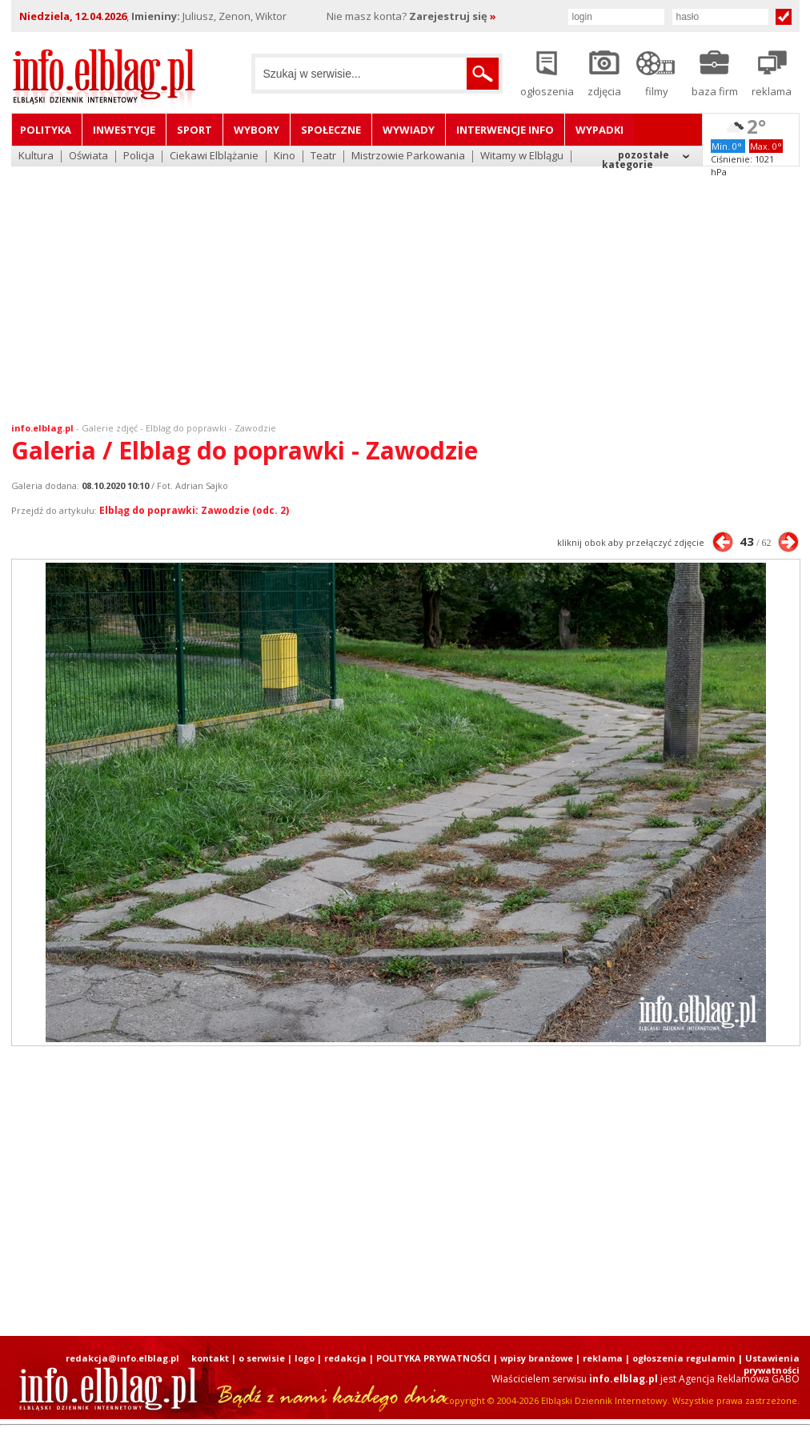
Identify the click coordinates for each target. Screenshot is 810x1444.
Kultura (36, 156)
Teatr (323, 156)
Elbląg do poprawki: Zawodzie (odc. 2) (194, 510)
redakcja (345, 1358)
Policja (138, 156)
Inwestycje (124, 129)
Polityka (45, 129)
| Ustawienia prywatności (769, 1364)
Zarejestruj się (452, 16)
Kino (284, 156)
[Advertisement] (405, 284)
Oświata (88, 156)
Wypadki (599, 129)
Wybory (256, 129)
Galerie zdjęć (110, 428)
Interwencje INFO (505, 129)
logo (305, 1358)
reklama (603, 1358)
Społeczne (331, 129)
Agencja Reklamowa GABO (739, 1379)
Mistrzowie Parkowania (408, 156)
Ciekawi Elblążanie (214, 156)
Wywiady (409, 129)
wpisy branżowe (536, 1358)
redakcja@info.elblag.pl (122, 1358)
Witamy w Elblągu (521, 156)
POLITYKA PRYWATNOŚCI (433, 1358)
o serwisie (262, 1358)
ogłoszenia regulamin (684, 1358)
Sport (194, 129)
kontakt (210, 1358)
